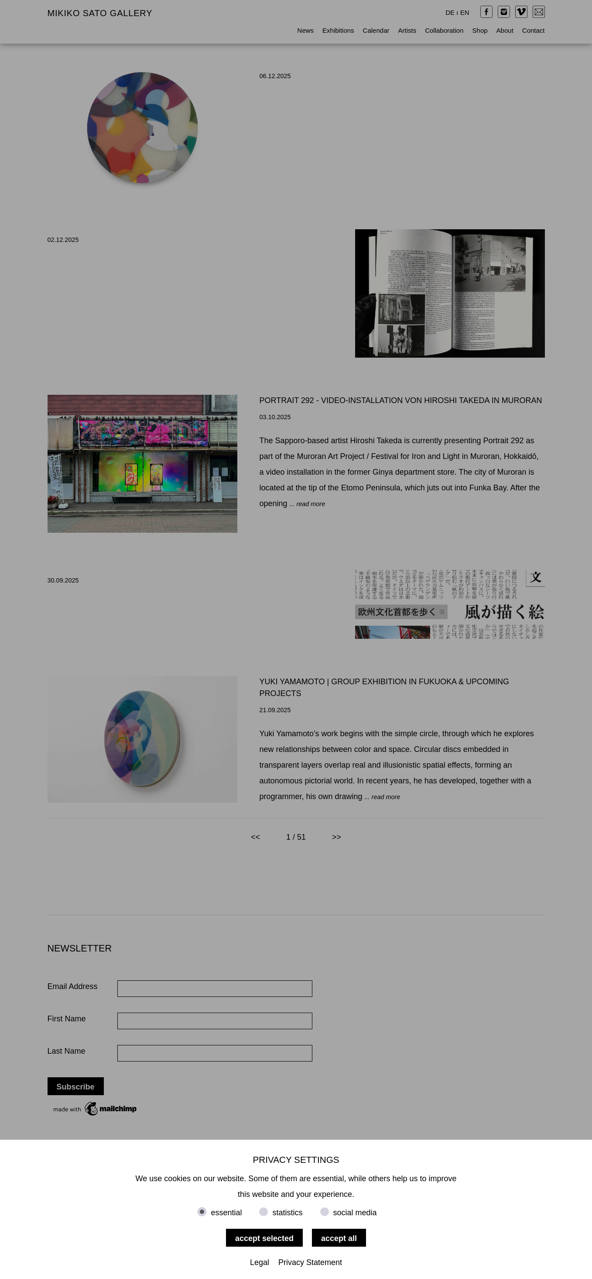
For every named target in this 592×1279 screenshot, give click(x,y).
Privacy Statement (310, 1262)
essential (226, 1212)
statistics (287, 1212)
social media (355, 1212)
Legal (259, 1262)
